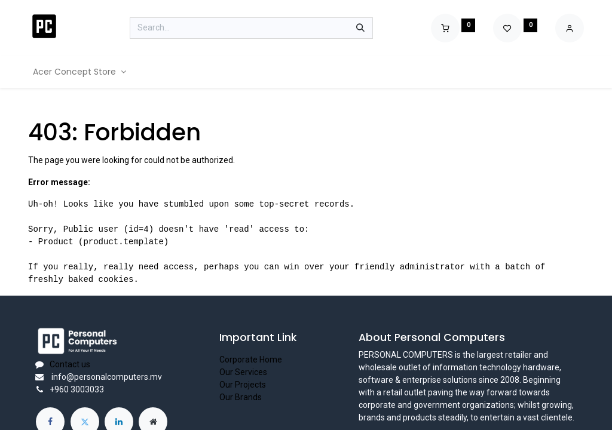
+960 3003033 (77, 389)
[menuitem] (79, 72)
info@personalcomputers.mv (106, 377)
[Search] (360, 28)
